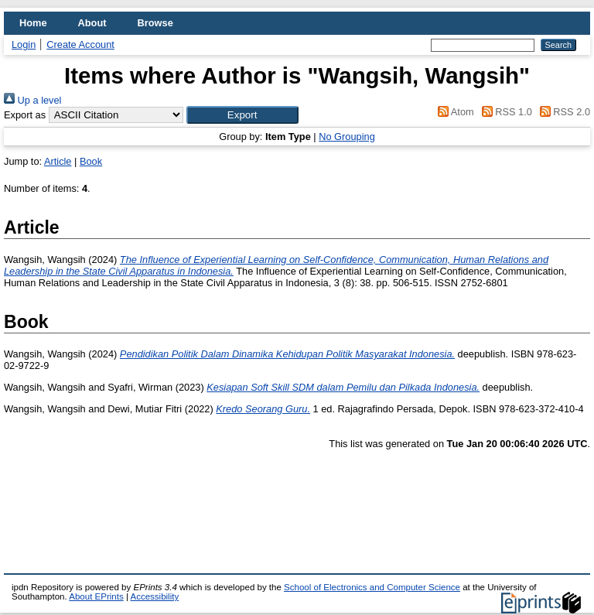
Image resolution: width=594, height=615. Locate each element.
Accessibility (154, 596)
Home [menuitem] (33, 23)
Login (24, 44)
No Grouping (347, 136)
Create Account (80, 44)
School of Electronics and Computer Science (372, 587)
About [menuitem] (92, 23)
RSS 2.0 (562, 112)
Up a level (32, 100)
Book (91, 161)
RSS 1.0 (504, 112)
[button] (242, 115)
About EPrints (96, 596)
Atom (453, 112)
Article (58, 161)
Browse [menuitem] (155, 23)
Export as (25, 115)
